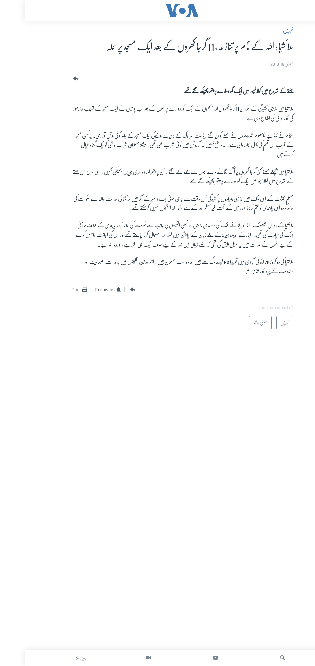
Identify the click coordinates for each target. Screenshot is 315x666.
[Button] (50, 78)
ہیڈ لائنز (56, 657)
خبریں (263, 30)
